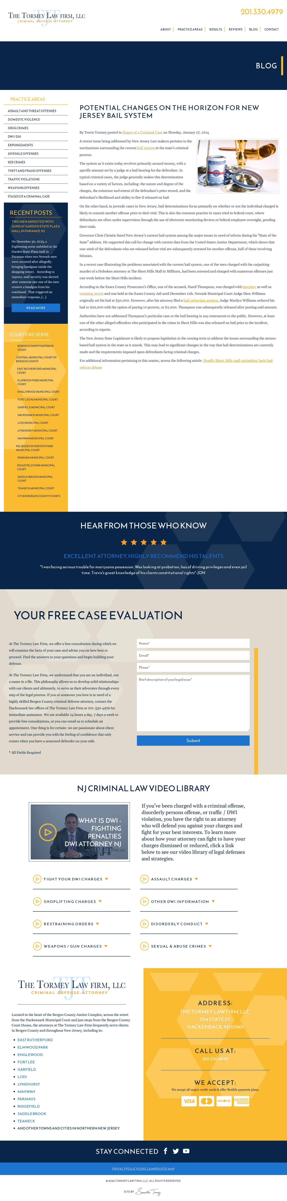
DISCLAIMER (149, 1172)
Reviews (235, 30)
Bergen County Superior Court (35, 349)
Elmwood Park (32, 1053)
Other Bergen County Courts (39, 497)
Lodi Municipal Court (33, 424)
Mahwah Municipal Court (36, 439)
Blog (253, 30)
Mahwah (26, 1096)
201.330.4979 (259, 12)
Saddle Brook (31, 1118)
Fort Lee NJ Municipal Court (38, 401)
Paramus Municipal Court (36, 459)
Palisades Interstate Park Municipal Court (34, 449)
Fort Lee (26, 1067)
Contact (271, 30)
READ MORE (36, 309)
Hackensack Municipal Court (38, 416)
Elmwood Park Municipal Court (35, 383)
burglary (249, 288)
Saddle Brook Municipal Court (35, 480)
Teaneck (26, 1125)
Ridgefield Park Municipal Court (36, 468)
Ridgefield (28, 1110)
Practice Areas (190, 30)
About (165, 30)
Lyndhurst (28, 1089)
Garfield (26, 1074)
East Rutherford (35, 1046)
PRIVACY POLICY (125, 1172)
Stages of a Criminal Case (141, 133)
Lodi (22, 1082)
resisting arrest (91, 295)
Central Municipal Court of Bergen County (36, 360)
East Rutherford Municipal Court (37, 372)
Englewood (30, 1060)
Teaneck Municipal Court (36, 489)
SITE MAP (168, 1172)
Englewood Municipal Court (39, 393)
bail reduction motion (200, 301)
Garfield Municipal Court (36, 408)
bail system (146, 149)
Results (215, 30)
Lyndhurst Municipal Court (38, 432)
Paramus (26, 1103)
